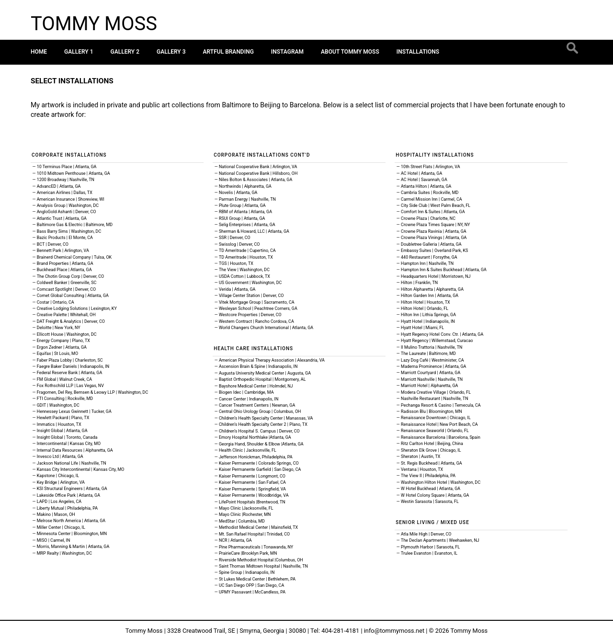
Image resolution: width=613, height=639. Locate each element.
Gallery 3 (171, 51)
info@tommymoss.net (394, 630)
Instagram (287, 51)
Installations (418, 51)
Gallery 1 (78, 51)
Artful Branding (228, 51)
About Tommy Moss (350, 51)
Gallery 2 (125, 51)
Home (39, 51)
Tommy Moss (94, 23)
